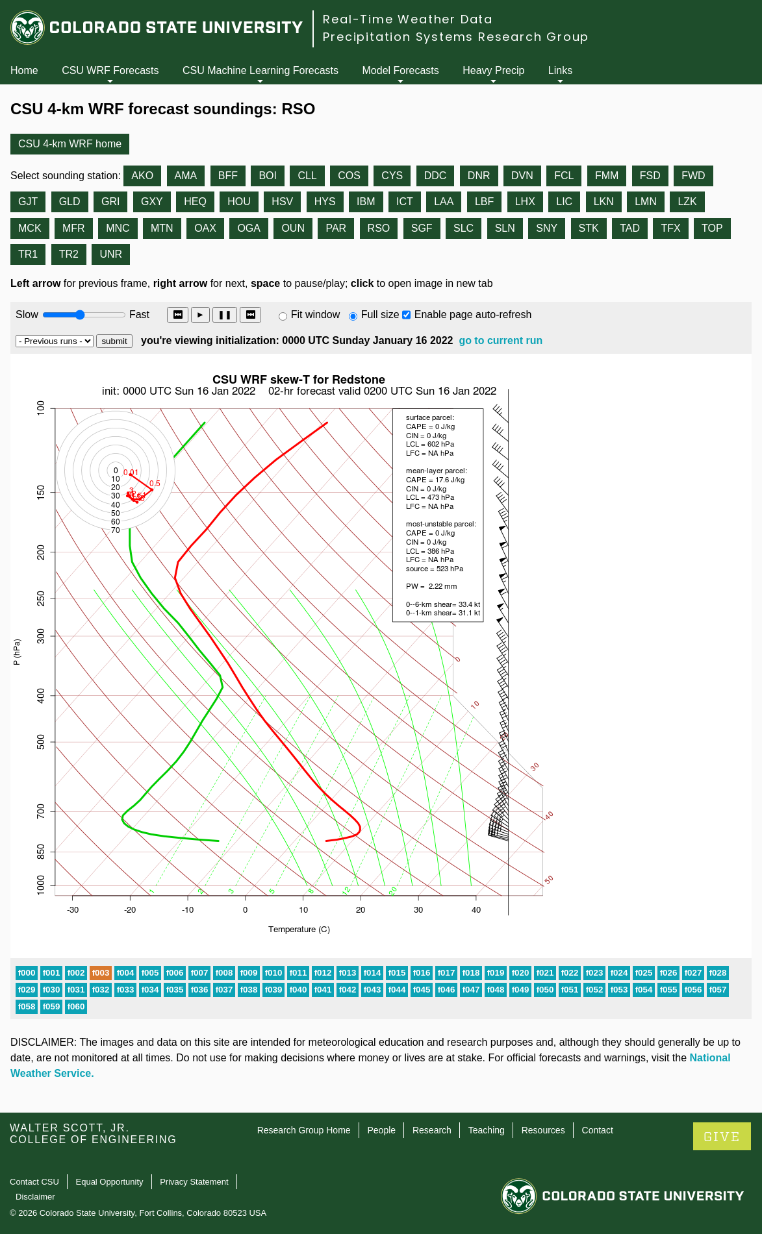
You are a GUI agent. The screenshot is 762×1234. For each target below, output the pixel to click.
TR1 (28, 254)
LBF (484, 201)
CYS (392, 175)
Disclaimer (35, 1197)
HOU (239, 201)
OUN (293, 228)
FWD (693, 175)
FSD (650, 175)
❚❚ (225, 314)
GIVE (722, 1137)
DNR (479, 175)
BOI (268, 175)
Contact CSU (34, 1182)
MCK (30, 228)
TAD (630, 228)
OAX (205, 228)
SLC (463, 228)
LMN (646, 201)
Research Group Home (304, 1130)
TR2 (69, 254)
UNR (110, 254)
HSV (282, 201)
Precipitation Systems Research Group (456, 37)
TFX (670, 228)
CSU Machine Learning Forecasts (260, 70)
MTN (162, 228)
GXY (152, 201)
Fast (138, 314)
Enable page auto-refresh (473, 314)
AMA (186, 175)
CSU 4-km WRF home (69, 143)
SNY (546, 228)
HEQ (195, 201)
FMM (606, 175)
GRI (110, 201)
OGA (248, 228)
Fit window (315, 314)
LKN (604, 201)
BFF (228, 175)
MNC (117, 228)
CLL (307, 175)
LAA (443, 201)
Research (432, 1130)
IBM (366, 201)
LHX (525, 201)
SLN (505, 228)
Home (24, 70)
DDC (435, 175)
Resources (543, 1130)
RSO (379, 228)
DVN (522, 175)
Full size (380, 314)
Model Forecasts (400, 70)
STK (589, 228)
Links (560, 70)
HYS (325, 201)
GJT (28, 201)
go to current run (500, 340)
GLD (70, 201)
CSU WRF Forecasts (110, 70)
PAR (335, 228)
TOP (712, 228)
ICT (404, 201)
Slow (27, 314)
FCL (564, 175)
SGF (422, 228)
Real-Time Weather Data (408, 19)
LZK (687, 201)
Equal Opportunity (110, 1182)
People (381, 1130)
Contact (597, 1130)
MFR (73, 228)
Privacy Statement (194, 1182)
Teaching (486, 1130)
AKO (142, 175)
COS (349, 175)
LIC (564, 201)
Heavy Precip (493, 70)
